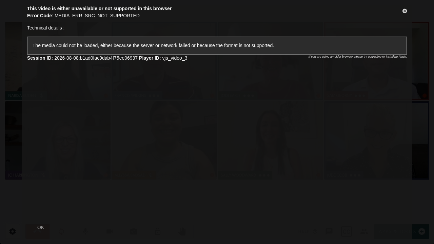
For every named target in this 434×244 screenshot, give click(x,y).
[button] (405, 12)
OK (40, 227)
